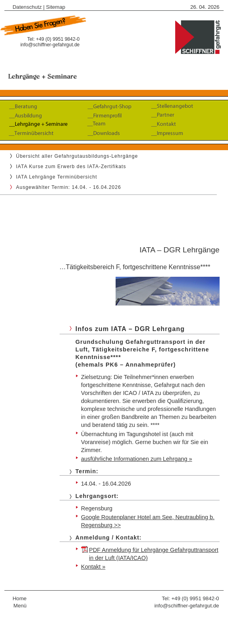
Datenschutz (27, 7)
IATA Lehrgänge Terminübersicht (56, 177)
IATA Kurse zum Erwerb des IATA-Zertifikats (71, 166)
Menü (20, 606)
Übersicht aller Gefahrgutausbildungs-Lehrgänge (77, 156)
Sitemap (55, 7)
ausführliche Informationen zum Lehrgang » (136, 459)
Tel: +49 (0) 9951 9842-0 (190, 598)
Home (19, 598)
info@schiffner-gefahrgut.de (50, 45)
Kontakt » (93, 566)
